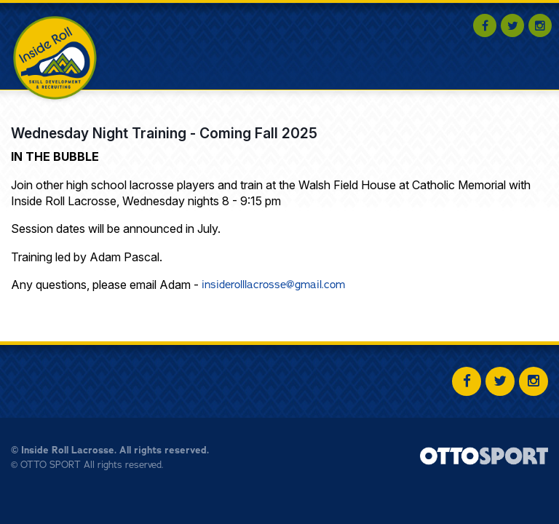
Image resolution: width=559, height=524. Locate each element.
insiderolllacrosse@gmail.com (273, 284)
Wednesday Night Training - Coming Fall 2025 (164, 133)
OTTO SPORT (50, 464)
